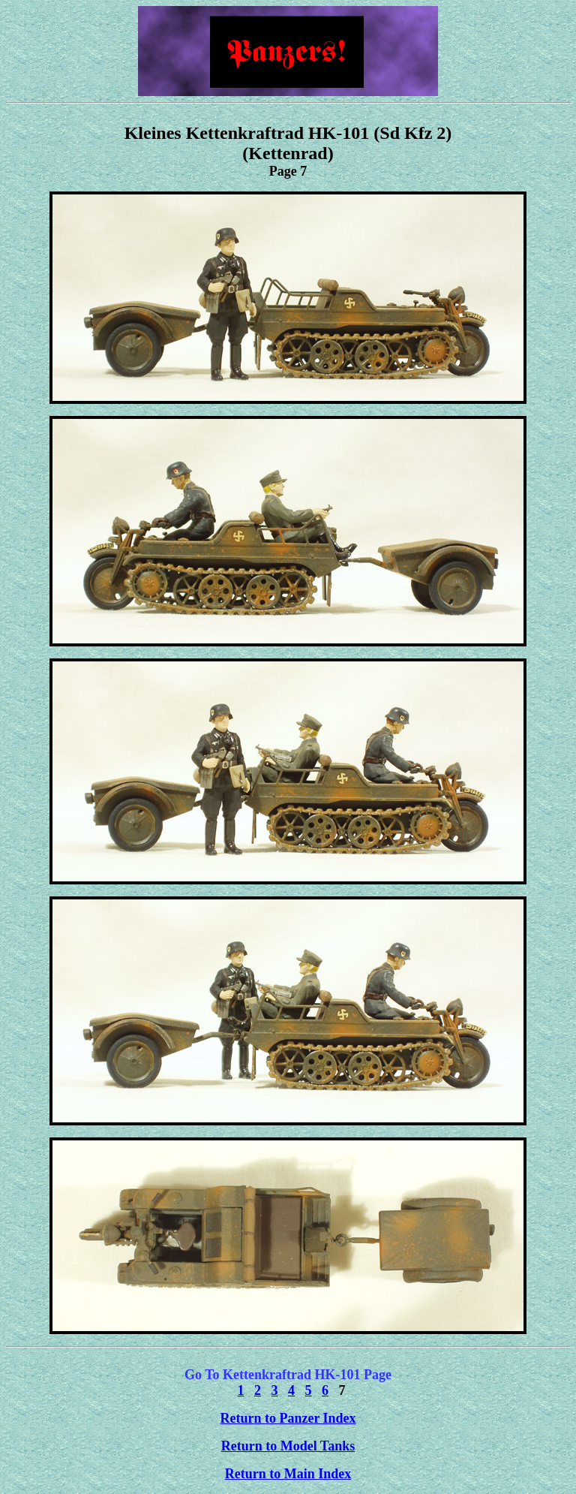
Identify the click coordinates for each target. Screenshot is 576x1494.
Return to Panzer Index (288, 1418)
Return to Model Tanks (288, 1445)
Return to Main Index (288, 1473)
